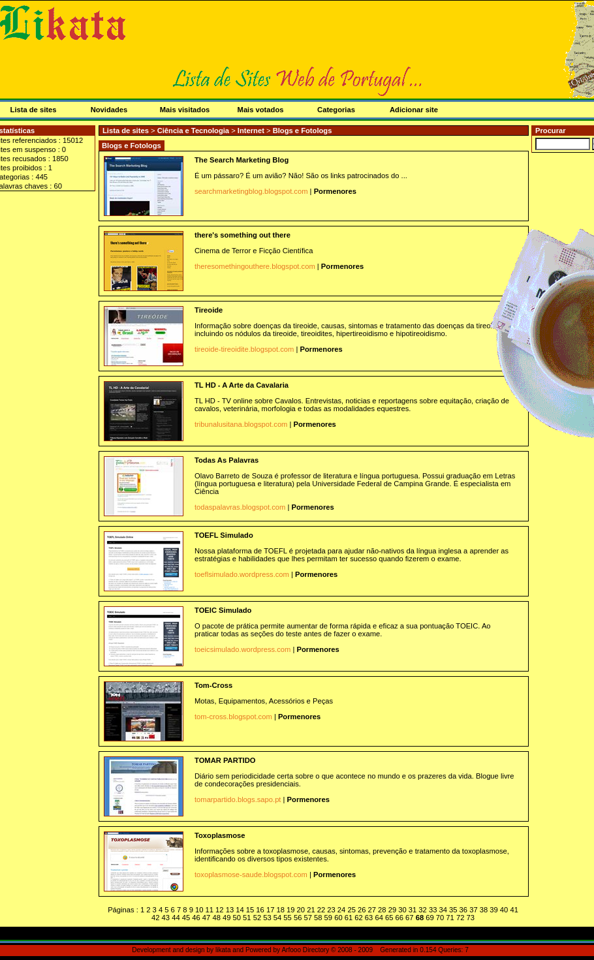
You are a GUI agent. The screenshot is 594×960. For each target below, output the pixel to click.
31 (412, 910)
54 (277, 917)
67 (409, 917)
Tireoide (209, 310)
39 (493, 910)
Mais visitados (185, 110)
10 (199, 910)
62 (358, 917)
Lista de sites (125, 130)
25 (351, 910)
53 (267, 917)
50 (237, 917)
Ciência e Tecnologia (194, 130)
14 (239, 910)
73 (470, 917)
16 (260, 910)
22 (321, 910)
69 (429, 917)
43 (166, 917)
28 (382, 910)
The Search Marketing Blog (242, 160)
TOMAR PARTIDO (225, 760)
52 (257, 917)
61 (348, 917)
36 (463, 910)
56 (298, 917)
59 (328, 917)
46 (196, 917)
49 (226, 917)
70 (440, 917)
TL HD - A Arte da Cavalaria (242, 385)
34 (442, 910)
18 (280, 910)
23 (331, 910)
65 (389, 917)
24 (341, 910)
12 (219, 910)
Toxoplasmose (220, 835)
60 (338, 917)
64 (379, 917)
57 (307, 917)
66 (399, 917)
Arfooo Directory (305, 949)
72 (460, 917)
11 (209, 910)
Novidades (109, 110)
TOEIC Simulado (223, 610)
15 (250, 910)
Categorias (336, 110)
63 (369, 917)
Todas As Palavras (226, 460)
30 (402, 910)
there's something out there (242, 235)
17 (270, 910)
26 (362, 910)
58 (318, 917)
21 (311, 910)
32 (422, 910)
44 (176, 917)
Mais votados (261, 110)
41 (514, 910)
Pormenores (335, 191)
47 (206, 917)
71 (450, 917)
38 (484, 910)
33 (433, 910)
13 (230, 910)
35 (453, 910)
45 (186, 917)
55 (287, 917)
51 (247, 917)
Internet (252, 130)
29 (392, 910)
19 (290, 910)
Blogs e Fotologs (302, 130)
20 (301, 910)
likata (223, 949)
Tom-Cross (213, 685)
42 (155, 917)
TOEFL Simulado (224, 535)
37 (473, 910)
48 (216, 917)
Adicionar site (414, 110)
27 (372, 910)
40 (504, 910)
